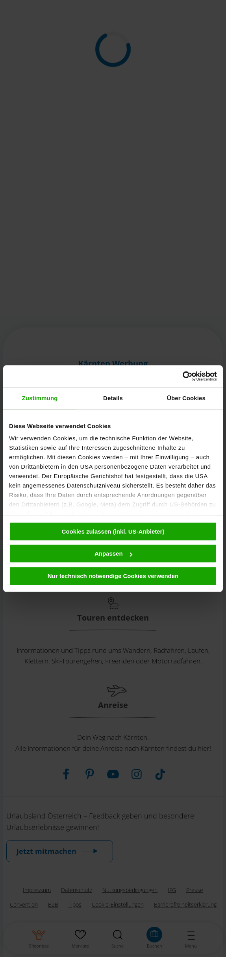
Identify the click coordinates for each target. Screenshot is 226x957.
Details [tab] (113, 398)
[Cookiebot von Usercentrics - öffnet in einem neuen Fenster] (182, 376)
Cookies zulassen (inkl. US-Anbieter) (113, 531)
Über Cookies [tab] (186, 398)
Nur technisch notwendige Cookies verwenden (113, 576)
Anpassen (113, 553)
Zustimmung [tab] (40, 398)
